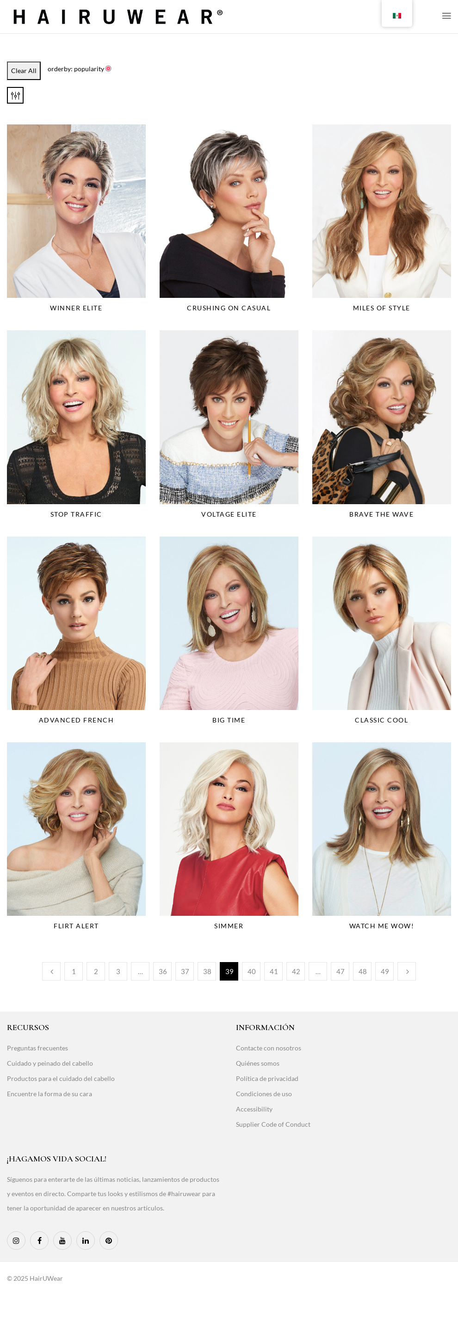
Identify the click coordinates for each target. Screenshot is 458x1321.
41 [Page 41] (274, 971)
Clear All (24, 70)
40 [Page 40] (252, 971)
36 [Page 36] (163, 971)
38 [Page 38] (207, 971)
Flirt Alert (76, 926)
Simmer (228, 926)
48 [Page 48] (363, 971)
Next (406, 971)
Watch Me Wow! (382, 926)
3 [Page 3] (118, 971)
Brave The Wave (381, 514)
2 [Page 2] (96, 971)
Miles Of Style (381, 308)
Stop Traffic (76, 514)
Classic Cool (381, 720)
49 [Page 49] (385, 971)
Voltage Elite (229, 514)
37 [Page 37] (185, 971)
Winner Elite (76, 308)
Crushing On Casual (229, 308)
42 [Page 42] (296, 971)
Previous (51, 971)
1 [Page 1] (74, 971)
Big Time (228, 720)
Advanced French (76, 720)
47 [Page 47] (340, 971)
